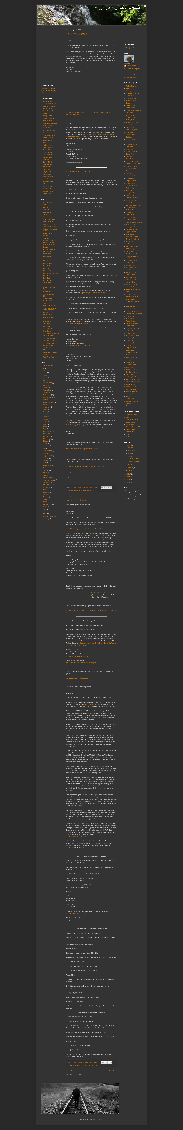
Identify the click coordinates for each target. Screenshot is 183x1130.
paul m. (128, 304)
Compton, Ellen (131, 142)
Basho (45, 378)
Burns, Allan (130, 125)
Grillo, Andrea (130, 210)
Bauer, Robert (130, 108)
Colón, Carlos (130, 139)
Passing (45, 470)
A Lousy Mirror (47, 202)
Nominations (47, 465)
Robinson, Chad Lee (132, 328)
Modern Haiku (47, 301)
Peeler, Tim (46, 169)
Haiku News (46, 436)
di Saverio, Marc (131, 168)
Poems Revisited (48, 477)
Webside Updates (48, 516)
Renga (89, 490)
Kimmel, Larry (47, 174)
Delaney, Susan (48, 191)
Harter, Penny (130, 215)
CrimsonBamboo (48, 233)
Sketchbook (46, 326)
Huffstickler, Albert (48, 181)
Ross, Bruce (130, 331)
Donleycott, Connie (132, 176)
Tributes (45, 511)
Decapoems (46, 407)
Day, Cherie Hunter (132, 159)
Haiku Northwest (48, 266)
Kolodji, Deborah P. (132, 254)
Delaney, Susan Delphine (134, 164)
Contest (73, 1065)
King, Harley (130, 249)
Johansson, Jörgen (132, 237)
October (131, 448)
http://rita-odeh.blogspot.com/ (76, 913)
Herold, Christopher (49, 140)
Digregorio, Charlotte (132, 171)
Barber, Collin (47, 193)
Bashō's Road (47, 217)
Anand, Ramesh (131, 91)
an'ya (127, 88)
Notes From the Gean (49, 306)
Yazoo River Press (48, 357)
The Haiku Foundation (50, 338)
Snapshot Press (48, 328)
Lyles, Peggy (130, 262)
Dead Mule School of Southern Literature (49, 241)
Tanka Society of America (51, 333)
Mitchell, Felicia (47, 152)
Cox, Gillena (130, 149)
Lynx (44, 285)
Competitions (47, 390)
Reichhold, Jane (131, 321)
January (131, 470)
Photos (45, 472)
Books (45, 385)
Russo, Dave (130, 340)
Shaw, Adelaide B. (132, 352)
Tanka (44, 507)
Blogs (44, 380)
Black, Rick (129, 113)
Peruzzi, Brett (130, 309)
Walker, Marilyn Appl (132, 379)
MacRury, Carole (131, 270)
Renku (45, 499)
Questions (46, 487)
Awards (45, 375)
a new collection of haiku (91, 704)
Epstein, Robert (131, 183)
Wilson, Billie (130, 394)
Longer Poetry (47, 456)
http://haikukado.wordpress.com (77, 678)
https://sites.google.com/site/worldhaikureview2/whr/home (86, 529)
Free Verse (46, 419)
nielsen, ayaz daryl (132, 297)
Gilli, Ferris (129, 203)
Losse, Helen (47, 179)
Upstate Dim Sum (48, 345)
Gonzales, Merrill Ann (49, 104)
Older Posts (113, 1071)
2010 (128, 477)
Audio (44, 373)
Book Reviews (47, 383)
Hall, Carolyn (130, 212)
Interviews (46, 446)
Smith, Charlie (130, 355)
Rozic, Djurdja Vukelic (133, 335)
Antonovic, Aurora (131, 98)
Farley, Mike (130, 188)
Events (45, 412)
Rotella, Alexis (47, 186)
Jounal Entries (47, 451)
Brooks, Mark (130, 115)
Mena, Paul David (131, 284)
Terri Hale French (48, 336)
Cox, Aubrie (130, 147)
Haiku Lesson (47, 434)
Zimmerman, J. (131, 406)
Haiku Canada (47, 261)
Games (45, 421)
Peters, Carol (47, 167)
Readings (46, 492)
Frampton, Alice (131, 193)
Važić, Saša (130, 374)
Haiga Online (47, 256)
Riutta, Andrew (130, 326)
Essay (45, 409)
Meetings (87, 1065)
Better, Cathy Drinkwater (134, 110)
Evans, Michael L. (131, 186)
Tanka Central (47, 331)
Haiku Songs (47, 439)
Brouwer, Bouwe (48, 138)
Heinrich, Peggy (131, 224)
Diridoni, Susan (131, 173)
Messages (46, 460)
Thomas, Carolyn (131, 369)
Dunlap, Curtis (47, 116)
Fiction (45, 414)
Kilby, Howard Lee (132, 246)
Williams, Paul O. (131, 391)
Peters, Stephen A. (132, 311)
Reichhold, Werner (132, 323)
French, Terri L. (131, 195)
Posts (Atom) (79, 1074)
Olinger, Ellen (47, 172)
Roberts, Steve (47, 121)
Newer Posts (71, 1071)
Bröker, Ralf (130, 120)
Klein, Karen (130, 251)
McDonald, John (131, 277)
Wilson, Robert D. (131, 396)
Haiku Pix (46, 268)
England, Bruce (131, 181)
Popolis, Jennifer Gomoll (134, 314)
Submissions (47, 504)
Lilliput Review (47, 283)
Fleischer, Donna (131, 77)
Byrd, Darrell (130, 127)
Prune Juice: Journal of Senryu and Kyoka (50, 309)
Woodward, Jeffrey (132, 401)
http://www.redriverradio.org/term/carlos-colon (82, 449)
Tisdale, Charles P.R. (49, 118)
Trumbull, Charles (131, 372)
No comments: (93, 487)
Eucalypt (45, 247)
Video (93, 490)
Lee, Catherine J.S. (132, 260)
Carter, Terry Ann (131, 130)
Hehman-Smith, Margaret (134, 222)
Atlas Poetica (47, 212)
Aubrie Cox (46, 214)
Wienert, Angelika (131, 386)
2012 (128, 445)
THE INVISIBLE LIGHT (98, 592)
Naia (44, 142)
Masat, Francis (131, 275)
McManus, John (131, 280)
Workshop (46, 519)
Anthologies (46, 366)
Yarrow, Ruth (130, 403)
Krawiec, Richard (48, 113)
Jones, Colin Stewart (132, 239)
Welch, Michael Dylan (49, 130)
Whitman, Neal (47, 108)
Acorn (44, 205)
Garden (45, 424)
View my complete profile (132, 69)
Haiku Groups (80, 1065)
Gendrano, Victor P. (132, 198)
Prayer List (46, 482)
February (131, 468)
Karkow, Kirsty (47, 157)
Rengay (45, 497)
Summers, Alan (131, 365)
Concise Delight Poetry (50, 227)
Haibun (45, 426)
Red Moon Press (48, 312)
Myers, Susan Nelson (133, 289)
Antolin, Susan (130, 96)
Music (44, 463)
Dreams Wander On (49, 244)
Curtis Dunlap (131, 65)
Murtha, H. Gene (131, 287)
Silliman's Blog (47, 321)
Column (45, 388)
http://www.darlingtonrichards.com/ (78, 656)
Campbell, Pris (47, 128)
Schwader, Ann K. (131, 343)
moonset (45, 303)
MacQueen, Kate (131, 267)
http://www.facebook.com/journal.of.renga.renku (82, 663)
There (44, 509)
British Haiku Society (49, 222)
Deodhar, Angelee (131, 166)
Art (43, 368)
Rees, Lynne (130, 318)
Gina (127, 434)
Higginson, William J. (132, 229)
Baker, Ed (46, 184)
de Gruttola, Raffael (49, 135)
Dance (45, 404)
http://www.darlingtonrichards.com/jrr (78, 323)
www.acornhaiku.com (94, 427)
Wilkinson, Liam (131, 389)
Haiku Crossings (48, 263)
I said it (45, 443)
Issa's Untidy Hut (48, 280)
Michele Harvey (48, 298)
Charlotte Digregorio (49, 224)
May (129, 453)
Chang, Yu (129, 132)
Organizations (47, 468)
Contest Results (48, 402)
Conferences (47, 395)
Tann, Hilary (130, 367)
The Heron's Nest (48, 341)
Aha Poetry (46, 207)
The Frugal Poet (129, 48)
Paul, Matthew (130, 306)
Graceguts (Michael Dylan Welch (49, 250)
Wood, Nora (130, 399)
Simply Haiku (47, 324)
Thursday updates (76, 34)
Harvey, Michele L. (132, 217)
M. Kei (128, 436)
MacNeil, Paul (47, 145)
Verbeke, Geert (131, 377)
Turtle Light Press (48, 343)
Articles (45, 370)
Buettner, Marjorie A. (132, 122)
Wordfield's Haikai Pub (50, 352)
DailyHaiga (46, 235)
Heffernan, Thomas (132, 219)
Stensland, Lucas (131, 357)
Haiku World (46, 275)
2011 (128, 474)
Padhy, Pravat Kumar (49, 111)
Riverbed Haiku (47, 315)
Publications (78, 490)
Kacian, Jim (130, 241)
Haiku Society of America (51, 273)
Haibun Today (47, 254)
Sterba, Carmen (131, 360)
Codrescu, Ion (130, 137)
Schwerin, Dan (130, 345)
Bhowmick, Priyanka (49, 106)
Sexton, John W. (131, 350)
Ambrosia (46, 209)
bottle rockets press (49, 219)
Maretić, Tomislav (131, 272)
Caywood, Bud (47, 150)
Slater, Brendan (131, 422)
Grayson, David (131, 207)
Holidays (45, 441)
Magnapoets (47, 292)
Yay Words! (46, 354)
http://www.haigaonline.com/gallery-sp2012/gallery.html (85, 466)
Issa (44, 448)
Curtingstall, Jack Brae (50, 123)
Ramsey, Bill (130, 316)
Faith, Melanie (47, 155)
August (130, 450)
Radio (84, 490)
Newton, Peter (47, 101)
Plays (44, 475)
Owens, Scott (47, 189)
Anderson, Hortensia (132, 93)
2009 (128, 479)
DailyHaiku (46, 238)
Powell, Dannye (48, 147)
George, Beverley (131, 200)
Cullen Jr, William (131, 151)
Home (92, 1071)
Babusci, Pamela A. (132, 100)
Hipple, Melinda (48, 162)
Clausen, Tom (130, 134)
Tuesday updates (76, 500)
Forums (45, 417)
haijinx (45, 258)
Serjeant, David (131, 348)
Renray (45, 502)
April (129, 456)
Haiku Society (47, 270)
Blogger (100, 1119)
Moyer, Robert (47, 164)
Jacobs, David (130, 234)
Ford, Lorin (129, 190)
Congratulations (48, 397)
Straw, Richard (130, 362)
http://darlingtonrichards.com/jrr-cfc (78, 171)
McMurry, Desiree (131, 282)
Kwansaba (46, 453)
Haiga (73, 490)
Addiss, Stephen (131, 86)
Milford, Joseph (47, 125)
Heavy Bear (46, 278)
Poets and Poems (48, 480)
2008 (128, 482)
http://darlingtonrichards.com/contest (93, 293)
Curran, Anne (130, 154)
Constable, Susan (131, 144)
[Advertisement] (48, 34)
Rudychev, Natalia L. (49, 176)
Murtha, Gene (47, 133)
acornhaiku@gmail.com (74, 425)
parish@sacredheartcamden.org (77, 836)
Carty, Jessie (47, 159)
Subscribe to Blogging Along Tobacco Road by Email (48, 91)
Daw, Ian (129, 156)
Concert (45, 392)
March (130, 465)
